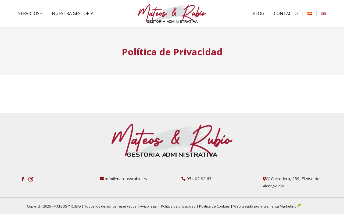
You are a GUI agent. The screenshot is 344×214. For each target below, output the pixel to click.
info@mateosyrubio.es (126, 178)
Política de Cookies (214, 206)
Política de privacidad (178, 206)
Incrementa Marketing (280, 206)
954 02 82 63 (199, 178)
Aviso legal (149, 206)
